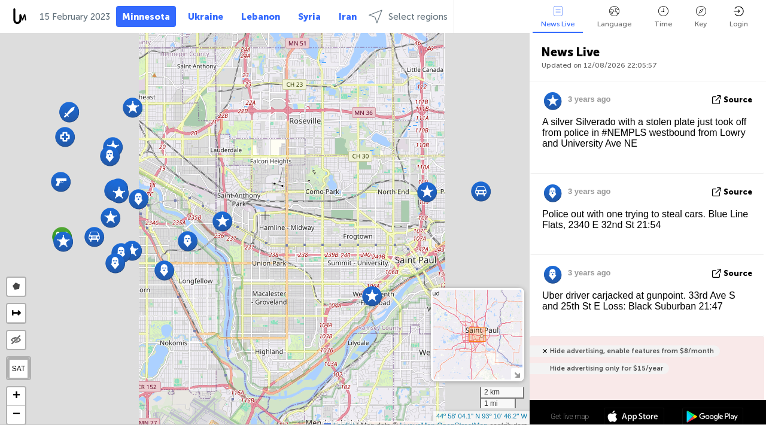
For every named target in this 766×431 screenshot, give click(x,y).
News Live (557, 17)
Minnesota (146, 16)
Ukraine (205, 16)
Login (738, 17)
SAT (18, 369)
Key (701, 17)
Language (614, 17)
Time (663, 17)
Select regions (408, 16)
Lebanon (260, 16)
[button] (110, 217)
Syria (309, 16)
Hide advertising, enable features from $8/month (632, 351)
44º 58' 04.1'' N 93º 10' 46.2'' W (481, 416)
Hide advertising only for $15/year (606, 368)
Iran (348, 16)
